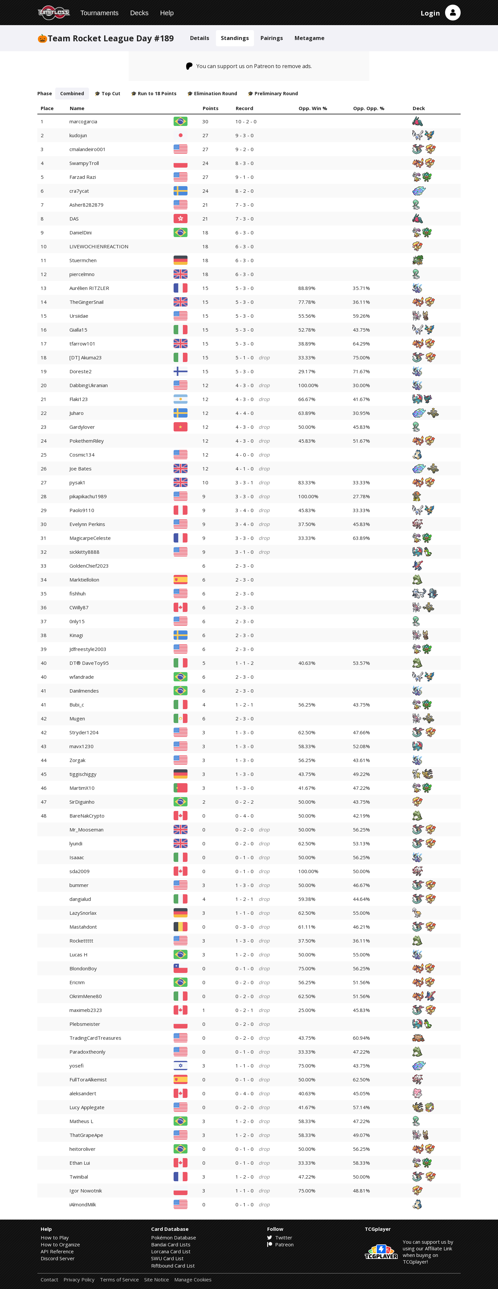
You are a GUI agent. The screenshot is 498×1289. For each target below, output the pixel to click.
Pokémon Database (173, 1237)
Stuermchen (83, 260)
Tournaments (99, 13)
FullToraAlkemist (88, 1079)
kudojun (78, 135)
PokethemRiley (86, 440)
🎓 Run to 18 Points (154, 93)
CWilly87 (79, 607)
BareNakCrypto (86, 815)
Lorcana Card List (170, 1251)
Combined (72, 93)
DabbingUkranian (88, 385)
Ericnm (77, 982)
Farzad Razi (82, 177)
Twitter (279, 1237)
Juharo (76, 413)
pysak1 (77, 482)
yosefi (76, 1065)
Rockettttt (81, 940)
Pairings (272, 38)
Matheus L (81, 1121)
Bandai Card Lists (170, 1244)
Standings (235, 38)
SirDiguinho (82, 801)
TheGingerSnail (86, 302)
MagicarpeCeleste (90, 538)
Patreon (280, 1244)
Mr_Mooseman (86, 829)
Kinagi (76, 635)
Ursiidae (78, 315)
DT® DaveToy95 (89, 663)
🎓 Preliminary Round (273, 93)
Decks (139, 13)
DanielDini (80, 232)
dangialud (80, 899)
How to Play (55, 1237)
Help (167, 13)
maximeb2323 (85, 1010)
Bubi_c (76, 704)
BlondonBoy (83, 968)
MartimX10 (82, 788)
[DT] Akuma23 (85, 357)
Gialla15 (78, 329)
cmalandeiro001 (87, 149)
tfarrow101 (82, 343)
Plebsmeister (84, 1024)
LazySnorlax (83, 912)
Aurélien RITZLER (89, 288)
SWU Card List (167, 1258)
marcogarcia (83, 121)
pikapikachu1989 (88, 496)
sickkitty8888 (84, 551)
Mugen (77, 718)
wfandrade (81, 676)
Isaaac (76, 857)
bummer (79, 885)
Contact (49, 1279)
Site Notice (156, 1279)
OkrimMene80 (85, 996)
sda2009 (79, 871)
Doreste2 (80, 371)
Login (430, 13)
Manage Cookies (193, 1279)
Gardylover (82, 426)
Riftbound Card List (173, 1265)
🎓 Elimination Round (212, 93)
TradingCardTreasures (95, 1037)
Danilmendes (84, 690)
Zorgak (77, 760)
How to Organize (60, 1244)
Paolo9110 (81, 510)
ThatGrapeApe (86, 1135)
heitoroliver (82, 1149)
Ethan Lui (79, 1162)
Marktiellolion (84, 579)
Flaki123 (78, 399)
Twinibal (78, 1176)
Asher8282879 (86, 204)
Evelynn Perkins (87, 524)
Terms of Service (119, 1279)
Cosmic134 (82, 454)
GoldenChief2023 (89, 565)
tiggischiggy (83, 774)
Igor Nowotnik (85, 1190)
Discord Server (58, 1258)
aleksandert (82, 1093)
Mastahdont (83, 926)
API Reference (57, 1251)
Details (199, 38)
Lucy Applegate (86, 1107)
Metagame (309, 38)
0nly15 (77, 621)
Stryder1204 (84, 732)
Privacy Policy (79, 1279)
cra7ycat (79, 190)
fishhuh (77, 593)
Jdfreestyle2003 (87, 649)
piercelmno (82, 274)
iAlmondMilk (82, 1204)
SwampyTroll (84, 163)
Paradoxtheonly (87, 1051)
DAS (74, 218)
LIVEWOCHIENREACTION (98, 246)
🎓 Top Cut (107, 93)
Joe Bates (80, 468)
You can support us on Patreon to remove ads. (249, 66)
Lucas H (78, 954)
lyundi (75, 843)
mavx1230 (81, 746)
